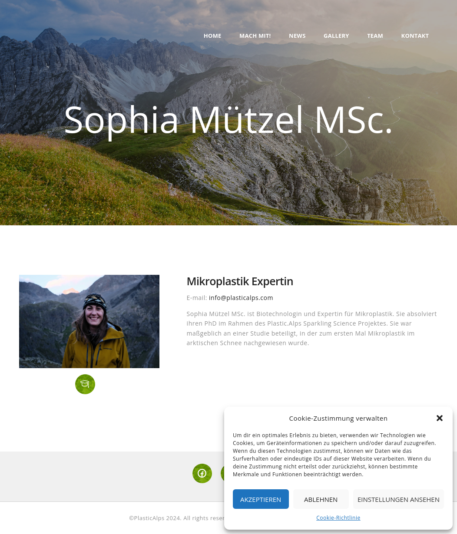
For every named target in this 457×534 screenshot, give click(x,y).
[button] (439, 418)
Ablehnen (321, 499)
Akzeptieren (260, 499)
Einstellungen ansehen (399, 499)
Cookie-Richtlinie (338, 517)
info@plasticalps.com (241, 297)
